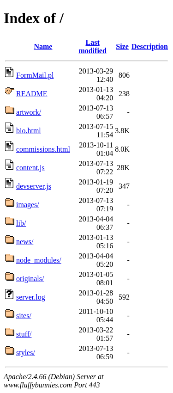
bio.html (28, 131)
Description (149, 46)
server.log (30, 297)
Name (43, 46)
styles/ (25, 352)
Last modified (92, 46)
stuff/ (23, 334)
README (32, 94)
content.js (30, 168)
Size (122, 46)
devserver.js (33, 186)
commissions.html (43, 149)
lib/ (21, 223)
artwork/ (28, 112)
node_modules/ (38, 260)
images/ (27, 205)
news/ (24, 242)
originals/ (30, 278)
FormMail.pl (35, 75)
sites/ (23, 315)
